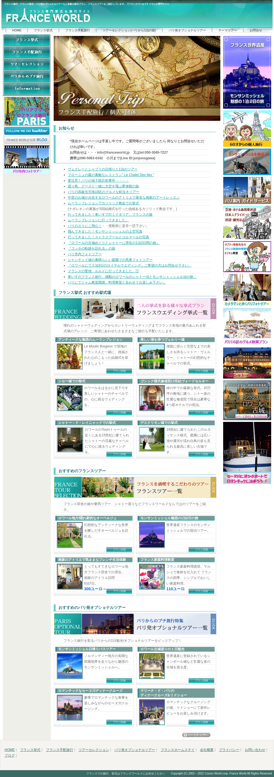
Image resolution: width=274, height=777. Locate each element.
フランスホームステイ (178, 750)
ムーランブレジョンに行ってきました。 (98, 220)
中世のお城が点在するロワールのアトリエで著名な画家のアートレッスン (124, 197)
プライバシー (229, 750)
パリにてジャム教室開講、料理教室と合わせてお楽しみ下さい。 (117, 282)
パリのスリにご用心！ (85, 226)
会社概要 (207, 750)
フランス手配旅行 (77, 30)
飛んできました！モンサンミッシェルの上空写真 (105, 231)
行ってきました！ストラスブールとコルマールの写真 (108, 237)
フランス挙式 (43, 30)
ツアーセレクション (94, 750)
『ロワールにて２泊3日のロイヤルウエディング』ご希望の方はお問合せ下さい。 (130, 265)
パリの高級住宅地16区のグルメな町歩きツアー (103, 192)
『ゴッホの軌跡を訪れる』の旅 (91, 248)
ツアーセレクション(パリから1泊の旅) (129, 30)
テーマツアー (227, 30)
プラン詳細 (119, 371)
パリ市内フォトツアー (85, 254)
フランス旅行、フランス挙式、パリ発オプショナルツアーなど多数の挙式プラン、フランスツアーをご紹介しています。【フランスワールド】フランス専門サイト (86, 4)
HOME (16, 30)
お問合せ (256, 30)
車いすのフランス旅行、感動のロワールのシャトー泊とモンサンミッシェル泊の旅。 (132, 277)
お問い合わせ (255, 750)
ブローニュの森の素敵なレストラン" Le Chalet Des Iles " (111, 175)
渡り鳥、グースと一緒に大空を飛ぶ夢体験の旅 (103, 186)
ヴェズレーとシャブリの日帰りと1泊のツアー (103, 169)
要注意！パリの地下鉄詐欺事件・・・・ (98, 181)
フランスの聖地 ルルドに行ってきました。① (103, 271)
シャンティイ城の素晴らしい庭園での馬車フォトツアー (110, 260)
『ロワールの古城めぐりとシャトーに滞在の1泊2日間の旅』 (114, 243)
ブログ (10, 755)
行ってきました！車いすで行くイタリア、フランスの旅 (110, 214)
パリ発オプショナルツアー (187, 30)
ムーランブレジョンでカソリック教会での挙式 (103, 203)
